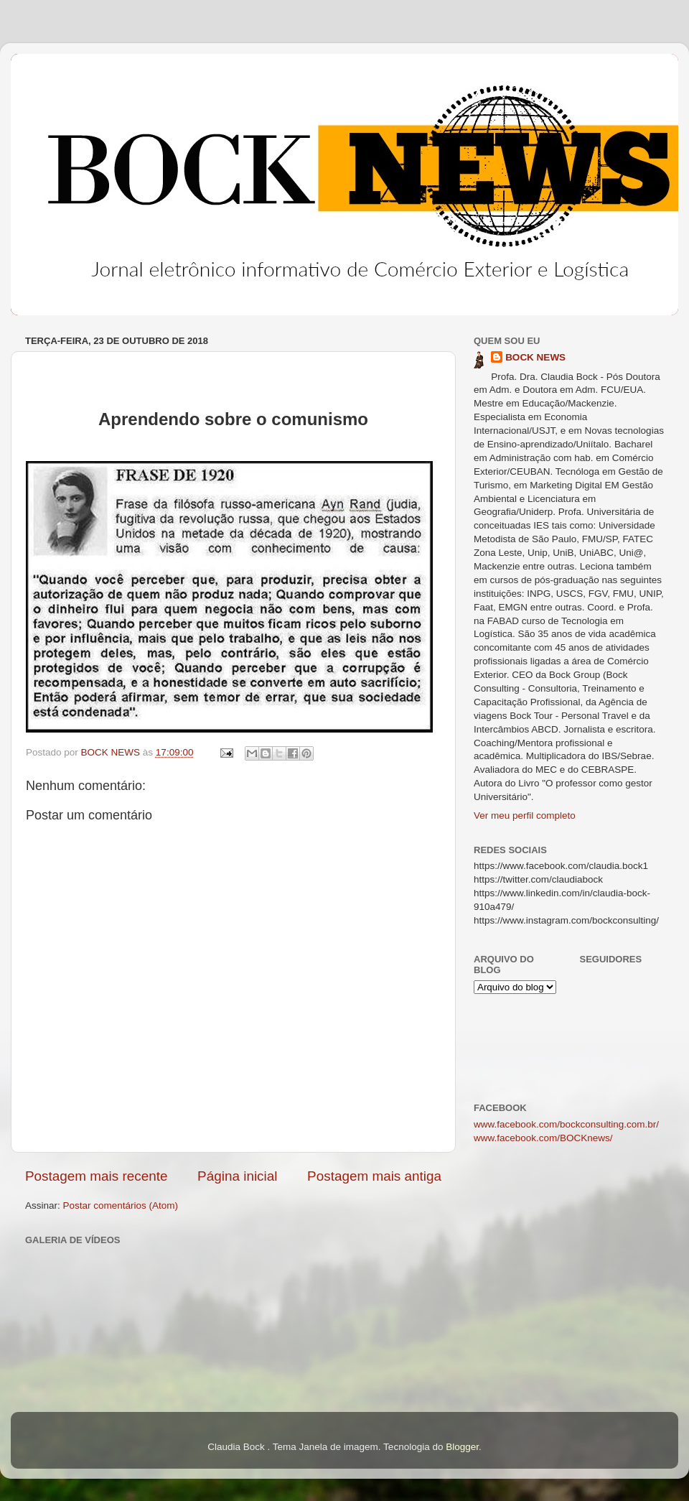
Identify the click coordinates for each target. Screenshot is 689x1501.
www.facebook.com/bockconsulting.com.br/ (566, 1124)
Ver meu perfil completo (525, 815)
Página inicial (237, 1176)
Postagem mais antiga (374, 1176)
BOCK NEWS (535, 357)
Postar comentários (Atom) (121, 1205)
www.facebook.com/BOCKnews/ (543, 1138)
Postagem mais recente (96, 1176)
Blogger (462, 1446)
